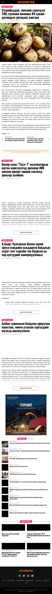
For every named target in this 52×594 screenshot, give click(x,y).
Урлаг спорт (46, 580)
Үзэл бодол (39, 580)
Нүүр (4, 580)
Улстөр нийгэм (20, 580)
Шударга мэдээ (30, 580)
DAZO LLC (30, 591)
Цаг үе (26, 582)
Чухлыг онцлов (11, 580)
